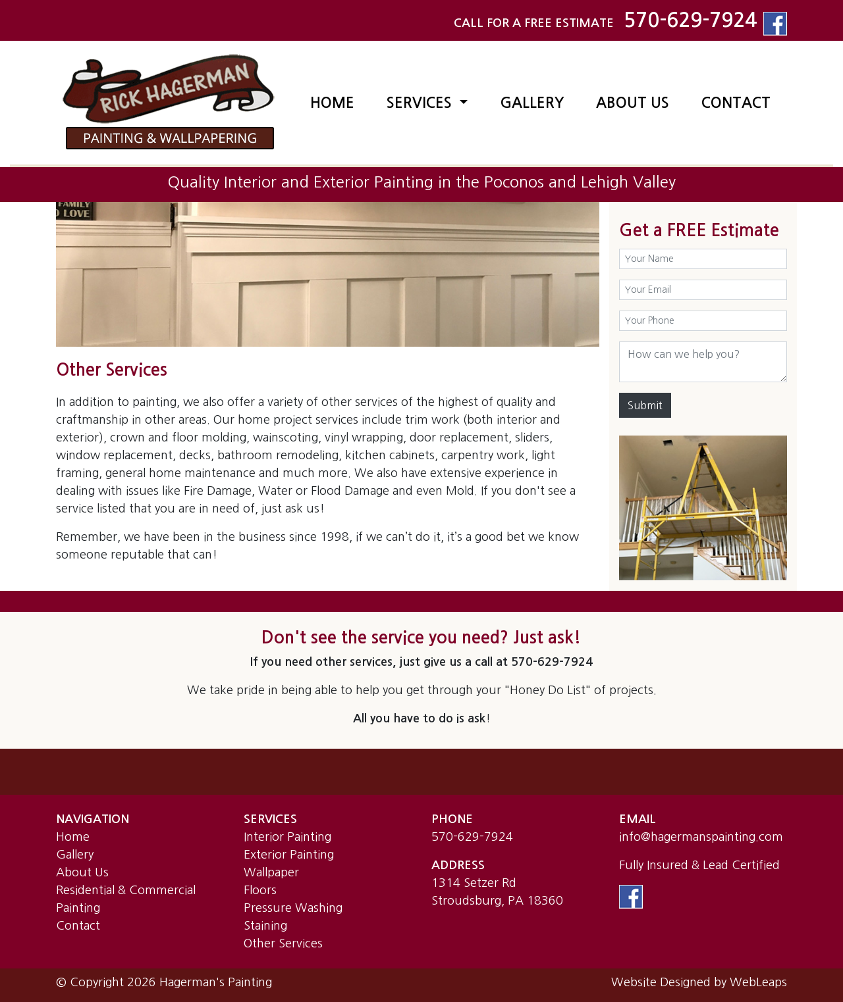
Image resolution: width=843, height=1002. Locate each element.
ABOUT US (632, 102)
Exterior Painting (289, 855)
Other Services (283, 943)
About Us (82, 872)
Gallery (75, 855)
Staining (265, 926)
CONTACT (736, 102)
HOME (332, 102)
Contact (78, 926)
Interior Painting (287, 837)
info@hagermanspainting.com (701, 837)
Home (73, 837)
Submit (645, 405)
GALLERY (532, 102)
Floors (260, 890)
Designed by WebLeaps (723, 982)
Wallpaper (271, 872)
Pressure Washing (293, 908)
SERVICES (421, 102)
